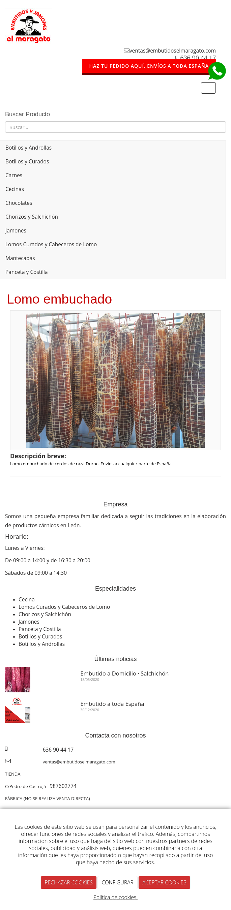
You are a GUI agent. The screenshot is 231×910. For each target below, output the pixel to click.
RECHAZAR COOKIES (69, 882)
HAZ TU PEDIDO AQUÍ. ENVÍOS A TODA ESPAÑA (149, 66)
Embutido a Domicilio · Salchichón (124, 673)
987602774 (63, 786)
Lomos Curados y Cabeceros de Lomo (51, 244)
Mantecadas (20, 258)
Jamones (15, 230)
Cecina (27, 599)
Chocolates (18, 203)
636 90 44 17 (198, 58)
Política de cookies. (115, 897)
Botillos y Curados (27, 161)
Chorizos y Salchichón (31, 216)
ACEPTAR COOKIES (164, 882)
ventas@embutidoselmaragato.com (172, 50)
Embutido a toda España (112, 704)
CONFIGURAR (117, 882)
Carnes (13, 175)
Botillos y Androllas (28, 147)
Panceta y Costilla (26, 272)
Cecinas (14, 189)
